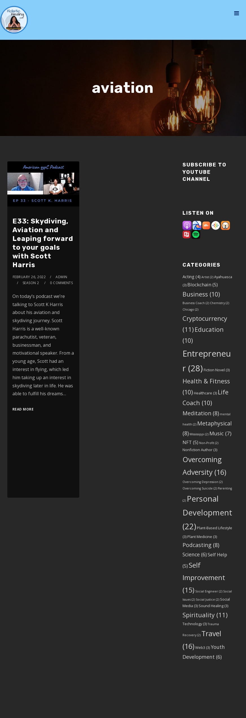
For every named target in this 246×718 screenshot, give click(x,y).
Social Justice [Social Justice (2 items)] (207, 599)
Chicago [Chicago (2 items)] (190, 309)
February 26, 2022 (29, 277)
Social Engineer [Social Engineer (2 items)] (208, 591)
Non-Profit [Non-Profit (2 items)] (208, 443)
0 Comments (61, 282)
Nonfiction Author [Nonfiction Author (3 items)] (200, 449)
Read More (23, 409)
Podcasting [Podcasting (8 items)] (201, 545)
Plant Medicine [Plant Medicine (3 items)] (202, 536)
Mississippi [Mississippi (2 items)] (199, 434)
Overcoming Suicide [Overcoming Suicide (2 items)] (200, 488)
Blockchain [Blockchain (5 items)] (202, 284)
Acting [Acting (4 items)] (192, 276)
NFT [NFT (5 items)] (190, 442)
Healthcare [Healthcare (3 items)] (205, 393)
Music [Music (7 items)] (220, 433)
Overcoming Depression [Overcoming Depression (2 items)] (203, 482)
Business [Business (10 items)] (201, 294)
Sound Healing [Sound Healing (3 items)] (213, 605)
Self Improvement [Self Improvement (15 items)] (204, 577)
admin (61, 277)
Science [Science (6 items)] (195, 554)
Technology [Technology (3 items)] (195, 623)
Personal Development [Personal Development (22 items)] (207, 512)
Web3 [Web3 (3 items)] (202, 647)
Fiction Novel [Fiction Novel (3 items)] (217, 369)
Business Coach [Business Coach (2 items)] (196, 303)
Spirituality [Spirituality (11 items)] (205, 615)
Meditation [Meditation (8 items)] (201, 413)
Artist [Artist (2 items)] (207, 277)
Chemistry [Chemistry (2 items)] (219, 303)
